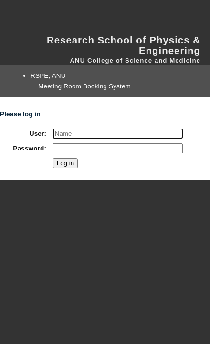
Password (28, 148)
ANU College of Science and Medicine (135, 60)
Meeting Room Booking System (84, 86)
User (37, 133)
